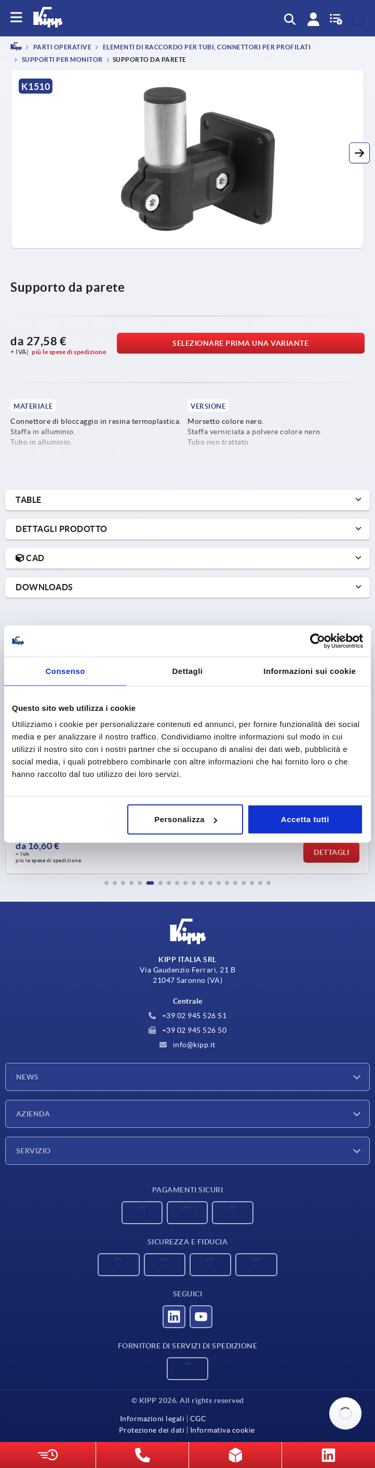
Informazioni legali (152, 1418)
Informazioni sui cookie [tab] (309, 670)
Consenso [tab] (65, 670)
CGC (198, 1418)
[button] (359, 152)
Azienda (33, 1114)
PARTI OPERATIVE (61, 47)
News (27, 1077)
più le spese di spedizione (69, 351)
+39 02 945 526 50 (187, 1030)
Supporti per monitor (61, 59)
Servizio (33, 1151)
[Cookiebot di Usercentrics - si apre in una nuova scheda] (317, 640)
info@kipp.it (187, 1045)
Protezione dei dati (152, 1430)
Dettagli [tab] (187, 670)
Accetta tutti (305, 819)
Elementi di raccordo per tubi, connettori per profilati (206, 47)
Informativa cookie (222, 1430)
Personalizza (185, 819)
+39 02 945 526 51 (187, 1015)
